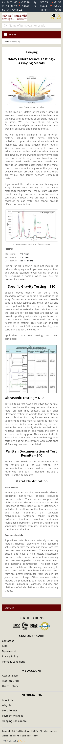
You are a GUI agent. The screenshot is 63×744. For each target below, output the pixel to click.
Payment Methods (12, 715)
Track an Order (10, 680)
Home (7, 41)
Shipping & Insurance (14, 721)
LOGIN (57, 10)
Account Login (10, 675)
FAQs (5, 646)
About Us (7, 700)
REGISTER (46, 10)
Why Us (6, 705)
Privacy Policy (10, 656)
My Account (9, 651)
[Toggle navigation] (9, 34)
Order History (10, 686)
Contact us (8, 640)
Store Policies (9, 710)
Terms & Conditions (13, 661)
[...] (31, 25)
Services (9, 608)
